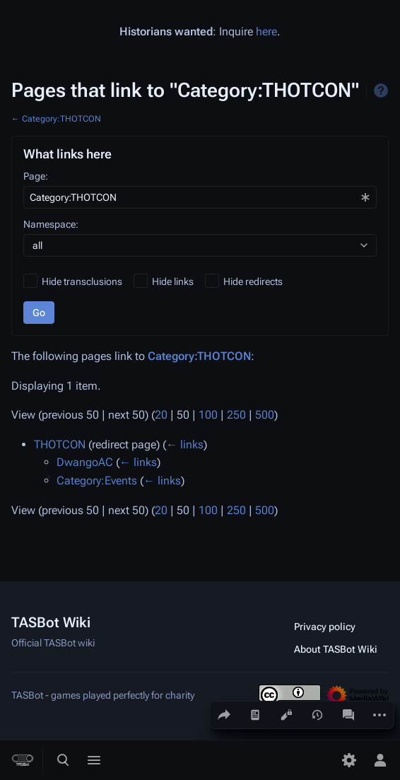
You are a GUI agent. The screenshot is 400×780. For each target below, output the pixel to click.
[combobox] (200, 197)
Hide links (173, 281)
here (266, 31)
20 (161, 414)
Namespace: (50, 224)
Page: (35, 176)
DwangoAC (85, 462)
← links (185, 444)
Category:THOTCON (61, 119)
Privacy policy (324, 626)
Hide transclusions (82, 281)
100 (208, 414)
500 (264, 414)
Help (381, 90)
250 (236, 414)
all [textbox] (37, 245)
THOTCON (60, 444)
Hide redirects (253, 281)
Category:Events (97, 480)
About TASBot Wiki (335, 649)
